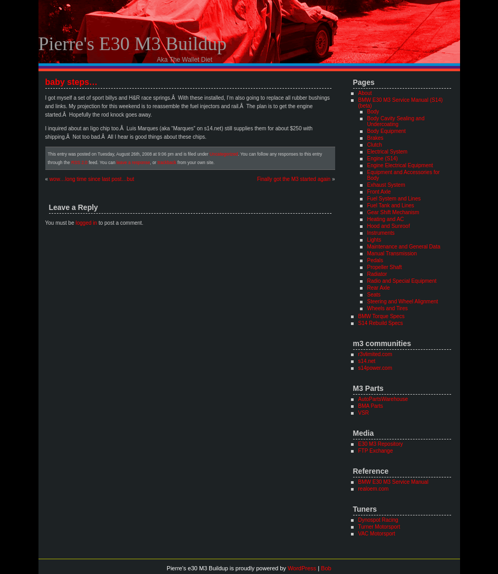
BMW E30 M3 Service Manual (393, 482)
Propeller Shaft (384, 267)
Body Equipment (386, 131)
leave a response (133, 162)
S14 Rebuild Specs (380, 323)
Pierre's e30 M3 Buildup (132, 43)
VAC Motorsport (376, 534)
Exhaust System (386, 185)
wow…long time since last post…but (92, 179)
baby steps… (71, 82)
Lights (374, 240)
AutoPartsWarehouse (383, 399)
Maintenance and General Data (404, 247)
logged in (86, 223)
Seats (374, 295)
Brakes (375, 138)
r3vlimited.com (375, 354)
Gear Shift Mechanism (393, 212)
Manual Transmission (392, 253)
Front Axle (379, 192)
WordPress (302, 568)
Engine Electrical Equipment (400, 165)
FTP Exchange (375, 451)
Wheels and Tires (387, 308)
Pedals (375, 260)
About (365, 93)
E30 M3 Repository (380, 444)
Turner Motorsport (379, 527)
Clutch (374, 145)
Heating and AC (385, 219)
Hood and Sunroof (388, 226)
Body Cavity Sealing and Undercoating (396, 121)
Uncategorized (224, 154)
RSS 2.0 (79, 162)
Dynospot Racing (378, 520)
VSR (363, 413)
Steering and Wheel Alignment (402, 301)
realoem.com (373, 489)
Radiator (377, 274)
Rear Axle (378, 288)
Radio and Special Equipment (402, 281)
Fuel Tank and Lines (390, 205)
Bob (326, 568)
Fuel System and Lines (394, 199)
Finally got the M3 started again (294, 179)
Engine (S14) (382, 158)
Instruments (381, 233)
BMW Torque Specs (381, 316)
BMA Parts (370, 406)
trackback (167, 162)
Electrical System (387, 152)
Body (373, 111)
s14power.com (375, 368)
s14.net (367, 361)
